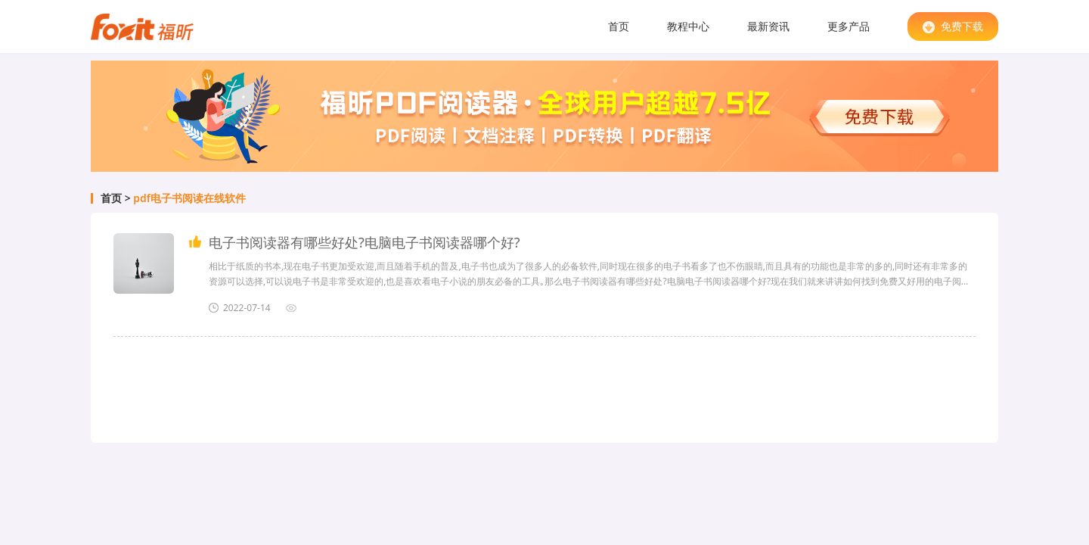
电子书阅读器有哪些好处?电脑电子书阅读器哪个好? (364, 242)
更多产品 (848, 26)
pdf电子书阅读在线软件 (189, 198)
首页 (618, 26)
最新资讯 (768, 26)
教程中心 (688, 26)
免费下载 (953, 26)
